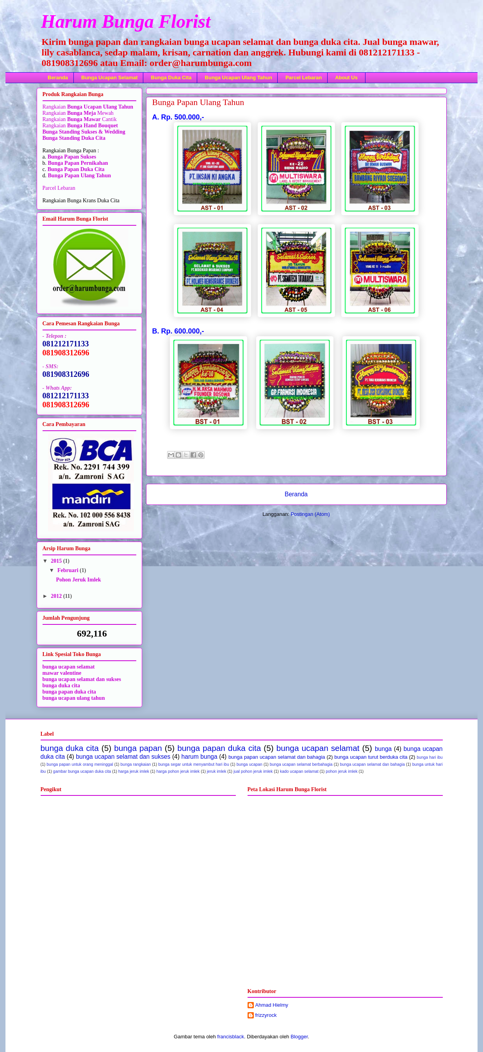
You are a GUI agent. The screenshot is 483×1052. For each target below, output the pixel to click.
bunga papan (138, 748)
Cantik (109, 119)
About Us (346, 77)
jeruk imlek (216, 771)
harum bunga (199, 756)
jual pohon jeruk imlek (253, 771)
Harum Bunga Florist (126, 21)
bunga (383, 748)
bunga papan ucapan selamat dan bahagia (276, 757)
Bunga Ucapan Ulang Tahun (238, 77)
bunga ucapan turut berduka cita (370, 757)
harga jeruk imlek (133, 771)
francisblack (230, 1037)
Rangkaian (55, 107)
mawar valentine (62, 673)
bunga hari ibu (429, 757)
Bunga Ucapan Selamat (109, 77)
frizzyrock (266, 1015)
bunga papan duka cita (69, 692)
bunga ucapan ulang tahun (74, 698)
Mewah (90, 113)
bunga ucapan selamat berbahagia (301, 764)
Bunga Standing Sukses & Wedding (84, 132)
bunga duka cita (61, 685)
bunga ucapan (249, 764)
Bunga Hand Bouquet (92, 125)
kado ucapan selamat (299, 771)
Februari (68, 570)
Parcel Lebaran (303, 77)
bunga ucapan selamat (318, 748)
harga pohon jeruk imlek (178, 771)
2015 (57, 561)
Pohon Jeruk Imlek (78, 580)
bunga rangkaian (136, 764)
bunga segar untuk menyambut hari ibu (193, 764)
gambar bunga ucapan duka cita (82, 771)
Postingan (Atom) (310, 514)
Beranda (58, 77)
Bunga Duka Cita (171, 77)
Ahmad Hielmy (272, 1005)
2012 (57, 596)
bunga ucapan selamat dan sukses (82, 679)
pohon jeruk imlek (341, 771)
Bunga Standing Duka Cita (74, 138)
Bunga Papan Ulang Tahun (79, 175)
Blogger (299, 1037)
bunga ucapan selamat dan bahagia (372, 764)
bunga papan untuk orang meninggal (79, 764)
